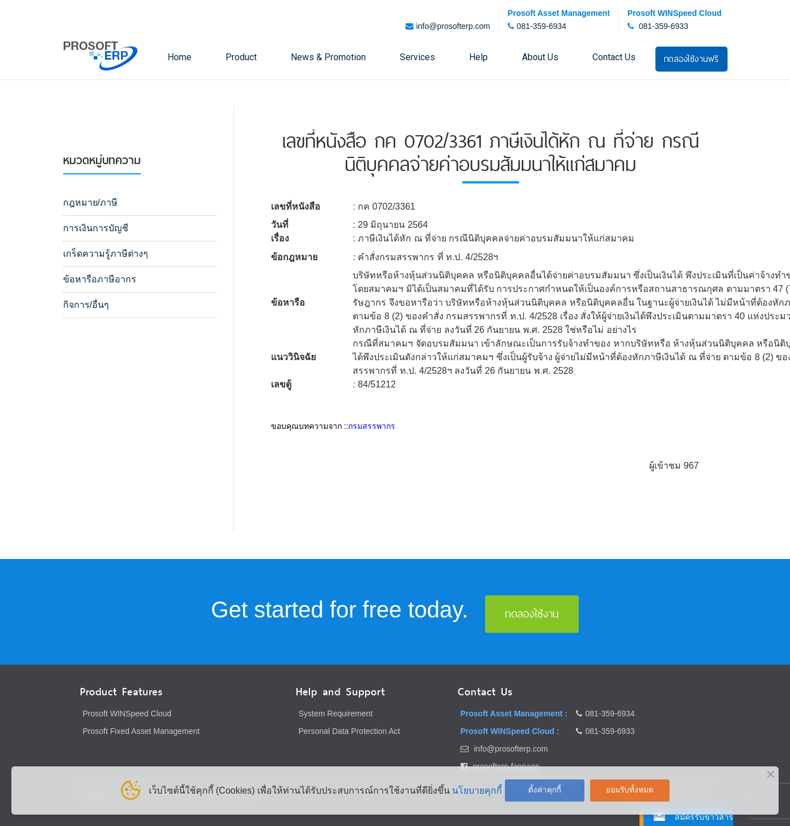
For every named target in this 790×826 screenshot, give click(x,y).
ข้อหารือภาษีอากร (99, 279)
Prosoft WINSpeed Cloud (127, 713)
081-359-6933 (663, 26)
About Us (540, 57)
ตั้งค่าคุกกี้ (544, 790)
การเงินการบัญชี (95, 228)
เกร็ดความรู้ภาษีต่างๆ (105, 253)
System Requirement (336, 713)
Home (179, 57)
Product (241, 57)
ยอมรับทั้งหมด (630, 790)
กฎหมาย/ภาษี (90, 202)
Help (478, 57)
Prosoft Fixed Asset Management (141, 731)
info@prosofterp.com (453, 26)
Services (417, 57)
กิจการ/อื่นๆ (86, 305)
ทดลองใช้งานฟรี (691, 59)
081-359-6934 (541, 26)
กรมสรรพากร (371, 426)
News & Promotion (328, 57)
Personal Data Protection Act (349, 731)
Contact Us (614, 57)
